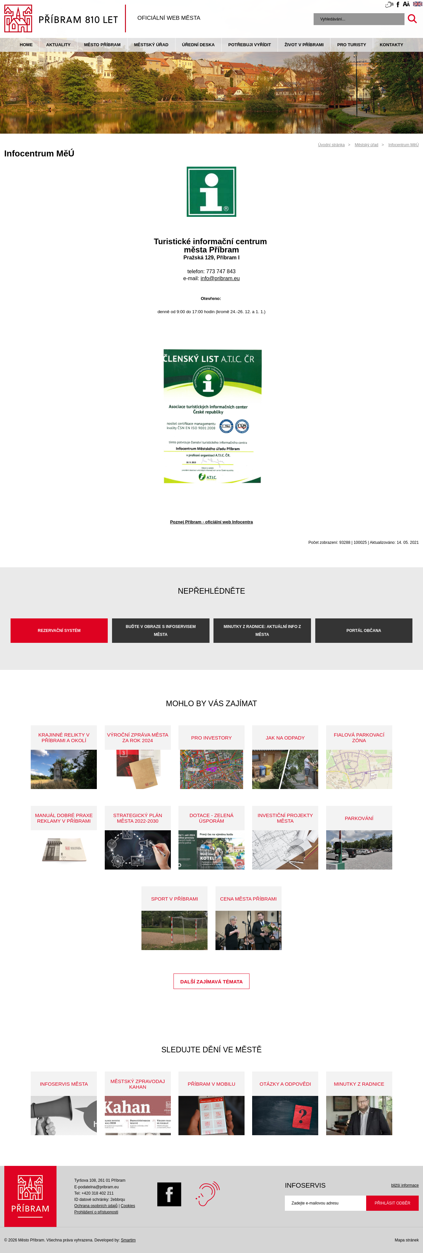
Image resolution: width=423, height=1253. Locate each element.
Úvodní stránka (331, 145)
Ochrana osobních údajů (96, 1206)
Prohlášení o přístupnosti (96, 1212)
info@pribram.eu (220, 278)
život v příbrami (304, 44)
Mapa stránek (407, 1240)
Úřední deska (198, 44)
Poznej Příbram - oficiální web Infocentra (211, 521)
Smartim (128, 1240)
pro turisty (351, 44)
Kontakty (391, 44)
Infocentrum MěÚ (403, 145)
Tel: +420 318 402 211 (94, 1193)
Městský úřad (151, 44)
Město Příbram (102, 44)
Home (26, 44)
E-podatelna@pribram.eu (96, 1187)
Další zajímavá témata (211, 981)
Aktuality (58, 44)
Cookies (128, 1206)
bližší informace (405, 1185)
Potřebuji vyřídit (249, 44)
